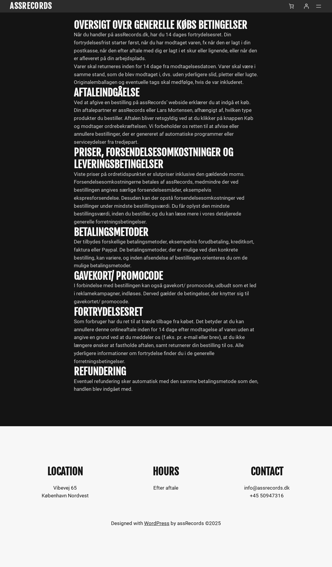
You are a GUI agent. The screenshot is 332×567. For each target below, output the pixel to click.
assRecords (31, 6)
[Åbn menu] (318, 6)
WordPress (156, 523)
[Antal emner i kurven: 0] (291, 6)
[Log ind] (306, 6)
